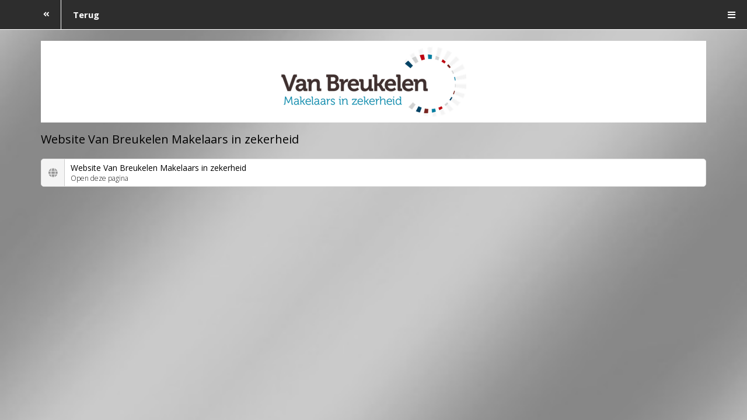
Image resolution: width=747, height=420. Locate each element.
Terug (65, 14)
